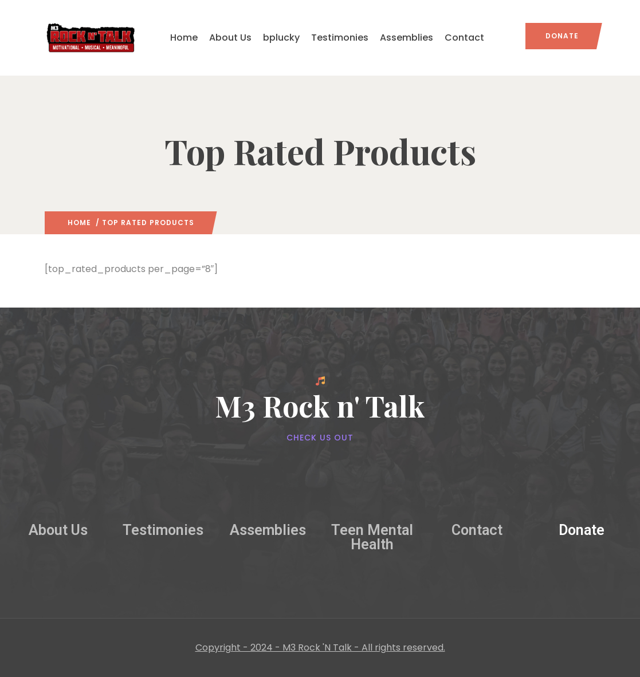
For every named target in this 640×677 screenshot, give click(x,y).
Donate (562, 36)
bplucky (281, 37)
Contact (464, 37)
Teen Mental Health (372, 537)
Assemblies (406, 37)
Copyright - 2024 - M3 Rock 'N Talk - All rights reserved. (320, 647)
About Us (230, 37)
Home (184, 37)
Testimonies (339, 37)
